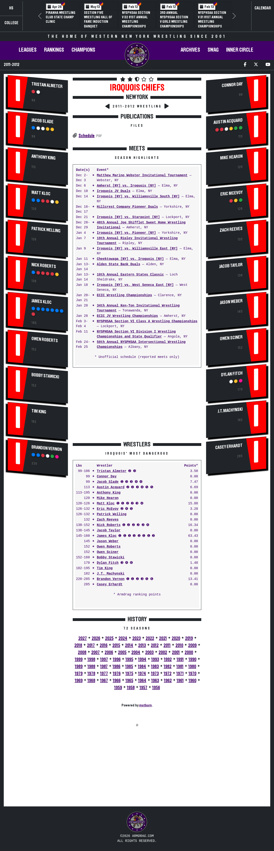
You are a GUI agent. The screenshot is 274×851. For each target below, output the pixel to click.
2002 (163, 652)
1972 (167, 673)
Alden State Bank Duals (118, 264)
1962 (168, 680)
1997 (104, 659)
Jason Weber (107, 541)
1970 (192, 673)
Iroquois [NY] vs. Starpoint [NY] (128, 217)
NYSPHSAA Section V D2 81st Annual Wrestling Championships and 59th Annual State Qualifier (136, 24)
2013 (142, 645)
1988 (91, 666)
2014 (129, 645)
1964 (142, 680)
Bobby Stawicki (45, 375)
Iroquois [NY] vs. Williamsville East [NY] (137, 248)
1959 (118, 687)
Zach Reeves (107, 520)
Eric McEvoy (107, 509)
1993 (155, 659)
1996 (117, 659)
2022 (150, 638)
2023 (136, 638)
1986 (116, 666)
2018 (78, 645)
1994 (142, 659)
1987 (104, 666)
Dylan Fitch (107, 563)
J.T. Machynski (111, 573)
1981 (179, 666)
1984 (142, 666)
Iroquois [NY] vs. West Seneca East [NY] (135, 285)
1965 (129, 680)
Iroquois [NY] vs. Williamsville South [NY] (138, 196)
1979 (79, 673)
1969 (79, 680)
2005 (122, 652)
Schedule (87, 135)
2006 (109, 652)
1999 (79, 659)
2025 (109, 638)
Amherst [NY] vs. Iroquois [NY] (126, 186)
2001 (176, 652)
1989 (79, 666)
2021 (163, 638)
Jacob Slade (42, 121)
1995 (129, 659)
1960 (192, 680)
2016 (103, 645)
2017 (91, 645)
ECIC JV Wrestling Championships (127, 316)
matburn (145, 705)
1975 (129, 673)
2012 (155, 645)
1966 (117, 680)
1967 (104, 680)
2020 (176, 638)
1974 (142, 673)
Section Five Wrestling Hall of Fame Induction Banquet (98, 19)
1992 (168, 659)
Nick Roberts (43, 265)
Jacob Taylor (109, 530)
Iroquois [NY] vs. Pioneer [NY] (126, 233)
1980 (192, 666)
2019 (189, 638)
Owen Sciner (107, 552)
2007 (95, 652)
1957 (143, 687)
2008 (82, 652)
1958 (131, 687)
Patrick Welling (46, 230)
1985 (129, 666)
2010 (179, 645)
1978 (91, 673)
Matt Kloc (40, 193)
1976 (117, 673)
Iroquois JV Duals (113, 191)
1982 (167, 666)
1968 (91, 680)
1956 (156, 687)
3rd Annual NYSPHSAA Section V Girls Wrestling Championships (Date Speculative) (175, 22)
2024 (122, 638)
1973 (155, 673)
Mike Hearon (107, 498)
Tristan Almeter (46, 85)
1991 (180, 659)
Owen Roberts (44, 339)
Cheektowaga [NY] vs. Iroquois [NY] (130, 259)
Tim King (38, 411)
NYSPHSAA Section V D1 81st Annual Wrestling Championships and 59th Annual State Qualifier (212, 24)
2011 (167, 645)
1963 (155, 680)
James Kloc (41, 302)
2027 (82, 638)
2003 (149, 652)
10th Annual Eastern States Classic (130, 274)
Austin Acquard (111, 487)
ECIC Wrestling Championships (124, 295)
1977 (104, 673)
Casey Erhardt (109, 584)
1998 (91, 659)
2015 (116, 645)
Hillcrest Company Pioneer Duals (127, 207)
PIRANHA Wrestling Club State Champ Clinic (60, 17)
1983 (155, 666)
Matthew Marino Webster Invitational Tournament (142, 175)
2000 (189, 652)
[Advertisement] (38, 558)
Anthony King (43, 157)
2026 (96, 638)
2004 (135, 652)
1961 (180, 680)
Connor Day (107, 476)
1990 (192, 659)
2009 (192, 645)
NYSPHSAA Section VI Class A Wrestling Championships (147, 321)
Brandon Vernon (46, 448)
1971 (180, 673)
